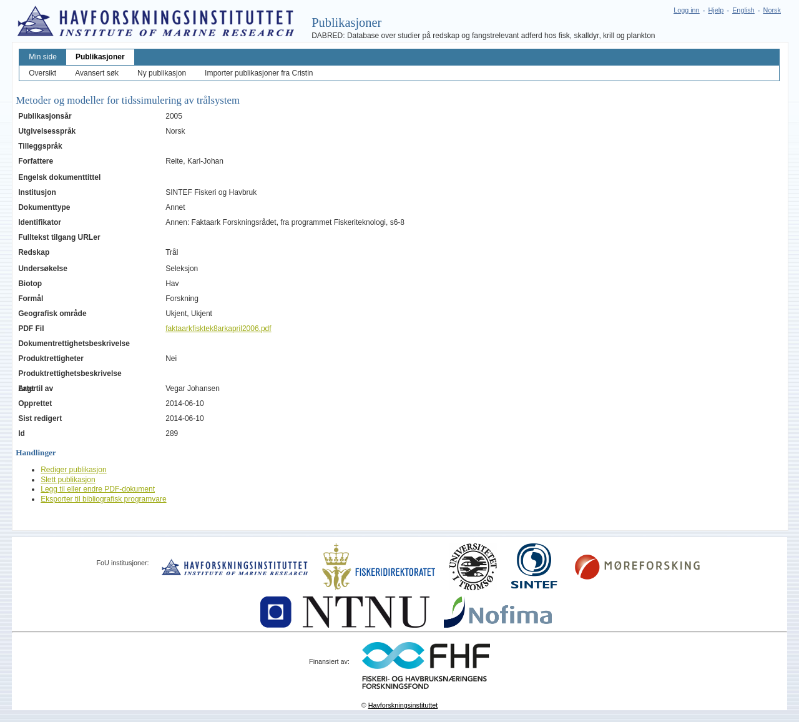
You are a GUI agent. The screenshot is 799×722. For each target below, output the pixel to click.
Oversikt (42, 73)
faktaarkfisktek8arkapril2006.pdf (218, 328)
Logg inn (686, 10)
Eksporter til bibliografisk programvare (103, 499)
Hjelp (716, 10)
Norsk (772, 10)
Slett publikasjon (68, 479)
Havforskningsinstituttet (403, 705)
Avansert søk (97, 73)
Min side (43, 56)
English (743, 10)
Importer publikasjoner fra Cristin (259, 73)
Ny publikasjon (161, 73)
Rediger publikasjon (73, 469)
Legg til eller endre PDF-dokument (98, 489)
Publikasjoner (100, 56)
